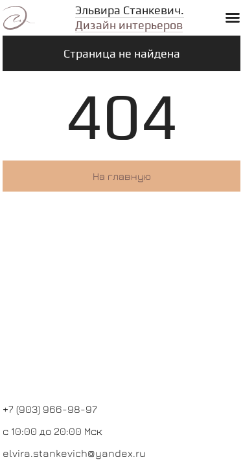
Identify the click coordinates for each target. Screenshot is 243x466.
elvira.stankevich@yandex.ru (74, 453)
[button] (232, 17)
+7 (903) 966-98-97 (50, 409)
